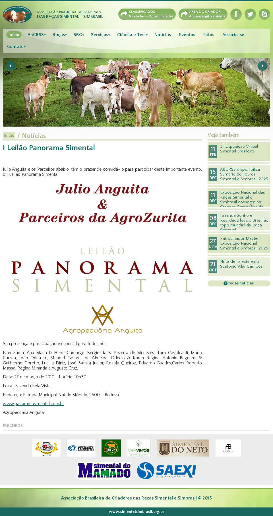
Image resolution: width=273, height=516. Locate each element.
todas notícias (241, 283)
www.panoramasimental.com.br (33, 403)
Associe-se (233, 34)
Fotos (208, 34)
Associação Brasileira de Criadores (70, 15)
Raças (59, 34)
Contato (15, 46)
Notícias (162, 34)
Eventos (187, 34)
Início (14, 34)
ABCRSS (36, 34)
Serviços (99, 34)
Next (262, 66)
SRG (78, 34)
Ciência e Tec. (131, 34)
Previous (10, 66)
